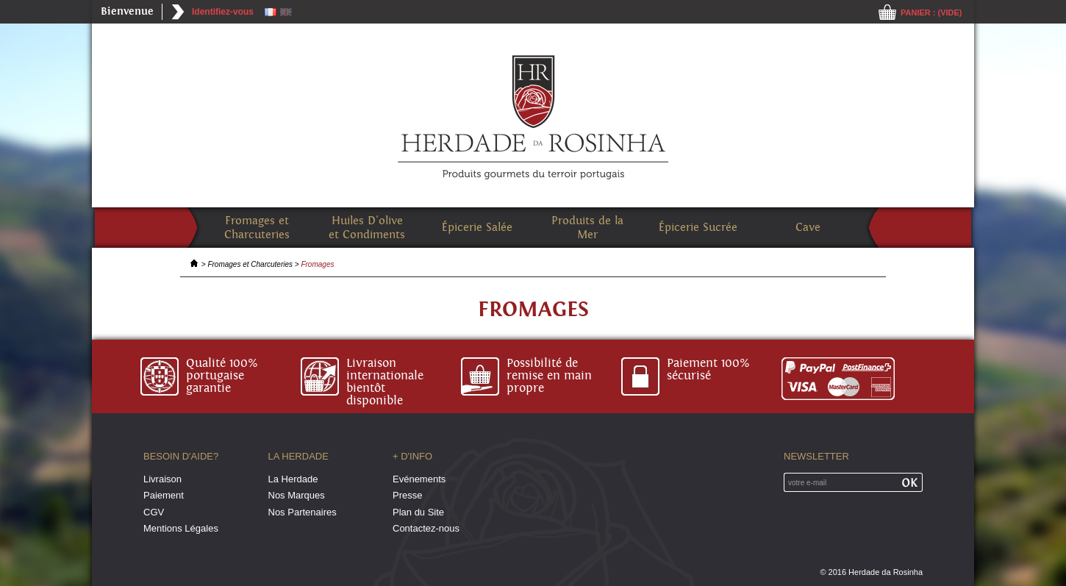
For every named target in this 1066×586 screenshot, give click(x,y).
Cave (807, 228)
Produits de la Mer (587, 228)
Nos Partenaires (302, 512)
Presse (407, 495)
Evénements (419, 479)
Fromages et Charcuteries (257, 228)
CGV (153, 512)
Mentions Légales (180, 528)
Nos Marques (296, 495)
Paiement (163, 495)
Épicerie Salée (477, 228)
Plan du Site (418, 512)
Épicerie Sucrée (698, 228)
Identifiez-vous (223, 12)
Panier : (931, 12)
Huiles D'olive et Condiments (367, 228)
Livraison (162, 479)
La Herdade (293, 479)
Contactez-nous (426, 528)
